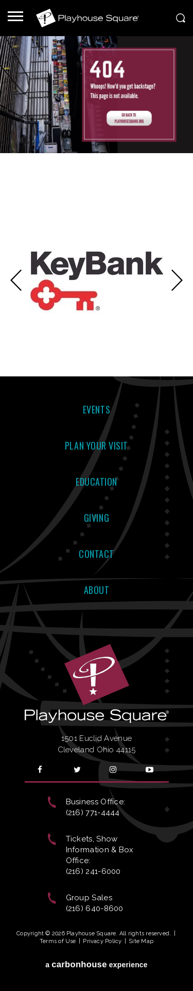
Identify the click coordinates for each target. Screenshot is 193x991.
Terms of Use (58, 941)
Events (96, 409)
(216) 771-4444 (93, 812)
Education (96, 481)
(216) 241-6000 (93, 871)
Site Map (141, 941)
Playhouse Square (87, 18)
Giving (96, 517)
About (97, 590)
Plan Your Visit (96, 445)
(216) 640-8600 (95, 908)
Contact (96, 553)
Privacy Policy (102, 941)
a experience (96, 964)
